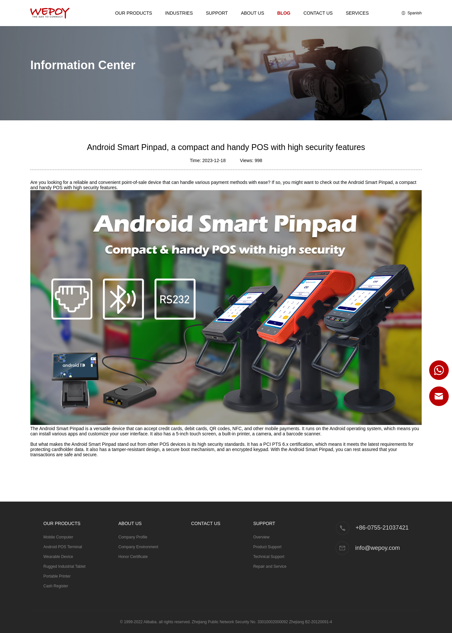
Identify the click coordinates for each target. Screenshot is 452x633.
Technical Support (268, 556)
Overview (261, 537)
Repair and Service (269, 566)
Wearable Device (58, 556)
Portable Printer (56, 576)
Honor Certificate (133, 556)
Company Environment (138, 547)
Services (357, 13)
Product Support (267, 547)
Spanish (411, 13)
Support (217, 13)
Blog (283, 13)
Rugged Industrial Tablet (64, 566)
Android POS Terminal (62, 547)
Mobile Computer (58, 537)
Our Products (133, 13)
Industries (179, 13)
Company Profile (132, 537)
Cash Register (55, 586)
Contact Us (318, 13)
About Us (252, 13)
